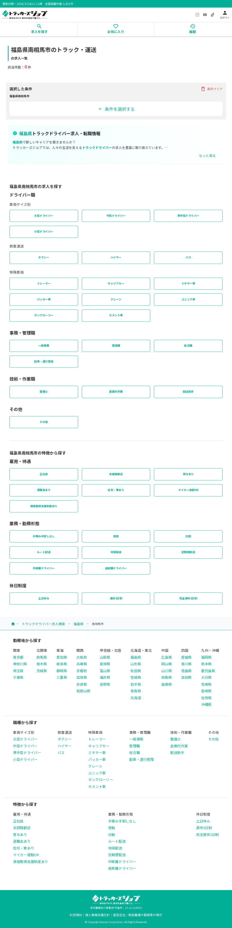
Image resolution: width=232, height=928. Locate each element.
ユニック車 (188, 299)
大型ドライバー (43, 215)
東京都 (18, 657)
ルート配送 (44, 552)
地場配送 (116, 552)
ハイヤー (116, 257)
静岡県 (61, 670)
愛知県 (61, 657)
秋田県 (135, 670)
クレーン (116, 299)
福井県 (105, 677)
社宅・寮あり (116, 490)
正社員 (44, 474)
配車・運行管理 (43, 361)
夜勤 (116, 536)
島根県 (166, 684)
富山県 (105, 670)
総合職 (188, 345)
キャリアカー (116, 283)
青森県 (135, 690)
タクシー (43, 257)
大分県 (206, 677)
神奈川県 (20, 663)
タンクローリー (43, 315)
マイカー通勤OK (188, 490)
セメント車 (116, 315)
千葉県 (18, 677)
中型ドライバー (116, 215)
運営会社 (119, 915)
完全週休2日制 (188, 598)
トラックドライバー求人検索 (43, 623)
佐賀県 (206, 697)
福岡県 (206, 657)
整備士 (44, 391)
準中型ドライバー (188, 215)
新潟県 (105, 663)
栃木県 (42, 663)
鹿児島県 (208, 670)
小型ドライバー (43, 231)
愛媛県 (186, 657)
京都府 (81, 670)
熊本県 (206, 663)
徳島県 (186, 670)
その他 (44, 422)
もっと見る (207, 155)
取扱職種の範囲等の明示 (145, 915)
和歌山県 (83, 690)
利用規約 (76, 915)
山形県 (135, 663)
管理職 (116, 345)
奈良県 (81, 684)
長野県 (105, 684)
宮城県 (135, 677)
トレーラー (44, 283)
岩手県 (135, 684)
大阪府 (81, 657)
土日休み (43, 598)
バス (188, 257)
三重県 (61, 677)
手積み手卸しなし (44, 536)
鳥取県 (166, 677)
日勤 (188, 536)
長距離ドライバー (116, 568)
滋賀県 (81, 677)
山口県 (166, 670)
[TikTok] (212, 15)
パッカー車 (44, 299)
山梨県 (105, 657)
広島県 (166, 657)
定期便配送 (188, 552)
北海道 (135, 697)
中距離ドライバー (44, 568)
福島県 (79, 623)
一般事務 (43, 345)
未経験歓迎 (116, 474)
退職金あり (44, 490)
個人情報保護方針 (97, 915)
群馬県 (42, 657)
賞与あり (188, 474)
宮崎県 (206, 684)
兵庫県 (81, 663)
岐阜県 (61, 663)
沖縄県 (206, 704)
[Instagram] (197, 15)
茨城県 (42, 670)
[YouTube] (205, 15)
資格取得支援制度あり (43, 506)
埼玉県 (18, 670)
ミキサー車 (188, 283)
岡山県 (166, 663)
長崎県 (206, 690)
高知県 (186, 677)
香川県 (186, 663)
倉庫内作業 (116, 391)
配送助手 (188, 391)
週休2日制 (116, 598)
